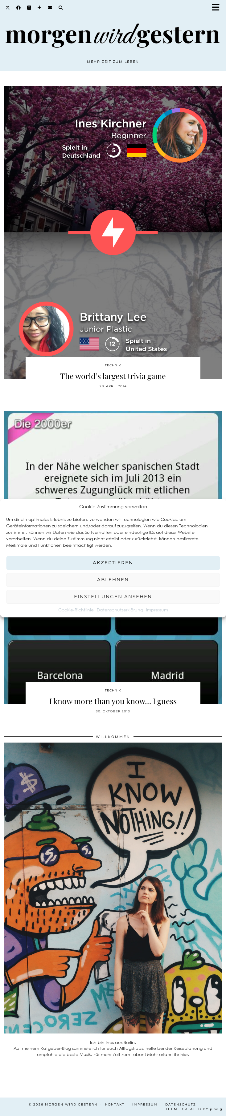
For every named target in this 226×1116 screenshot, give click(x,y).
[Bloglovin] (39, 7)
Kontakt (115, 1104)
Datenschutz (180, 1104)
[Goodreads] (29, 7)
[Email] (50, 7)
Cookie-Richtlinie (76, 609)
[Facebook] (18, 7)
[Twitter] (8, 7)
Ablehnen (113, 579)
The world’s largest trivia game (113, 376)
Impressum (157, 609)
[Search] (61, 7)
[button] (217, 8)
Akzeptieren (113, 563)
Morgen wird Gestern (71, 1104)
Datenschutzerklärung (120, 609)
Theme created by (194, 1109)
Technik (113, 365)
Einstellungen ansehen (113, 596)
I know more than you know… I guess (113, 701)
